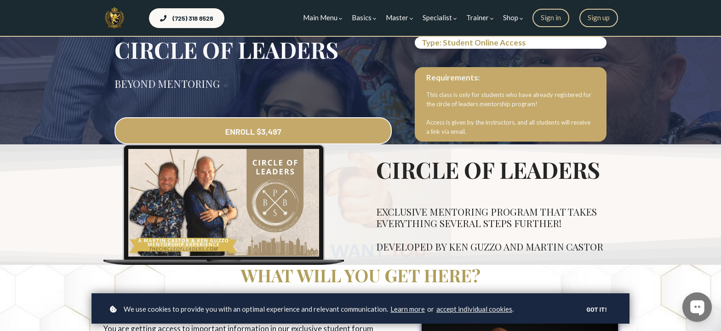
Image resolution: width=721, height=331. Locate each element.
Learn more (407, 309)
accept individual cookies (474, 309)
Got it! (596, 309)
